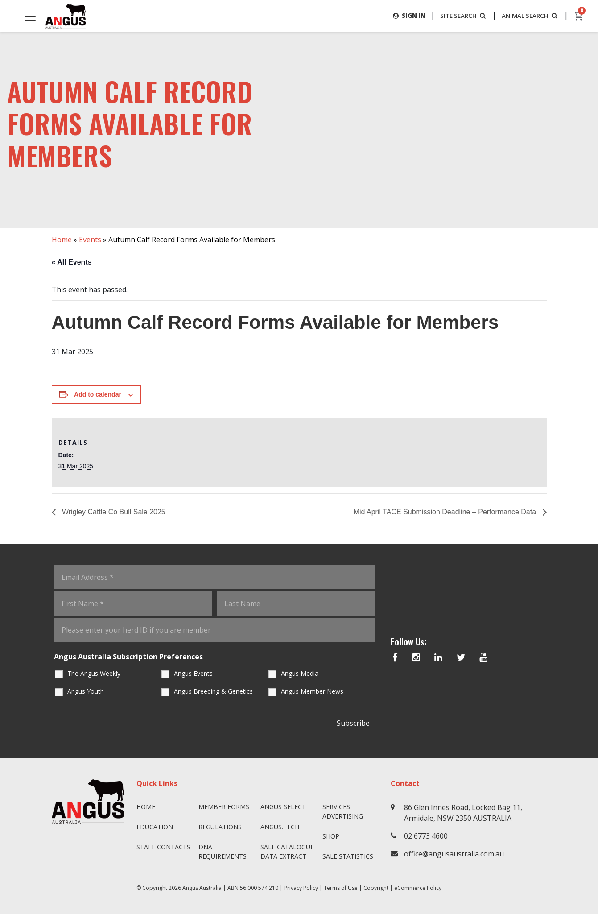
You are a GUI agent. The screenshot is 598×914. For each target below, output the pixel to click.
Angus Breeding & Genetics (213, 691)
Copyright (375, 888)
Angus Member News (312, 691)
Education (154, 827)
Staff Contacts (163, 847)
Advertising (342, 816)
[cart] (578, 16)
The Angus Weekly (93, 673)
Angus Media (299, 673)
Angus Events (193, 673)
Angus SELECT (283, 807)
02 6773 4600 (426, 836)
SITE (459, 15)
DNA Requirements (222, 852)
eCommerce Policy (417, 888)
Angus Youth (85, 691)
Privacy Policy (301, 888)
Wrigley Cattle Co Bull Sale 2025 (112, 512)
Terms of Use (341, 888)
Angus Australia (202, 888)
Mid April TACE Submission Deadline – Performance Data (446, 512)
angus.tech (279, 827)
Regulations (220, 827)
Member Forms (223, 807)
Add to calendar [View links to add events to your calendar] (97, 394)
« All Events (72, 262)
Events (90, 239)
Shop (330, 836)
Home (62, 239)
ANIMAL (529, 15)
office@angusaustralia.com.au (454, 854)
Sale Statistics (347, 856)
